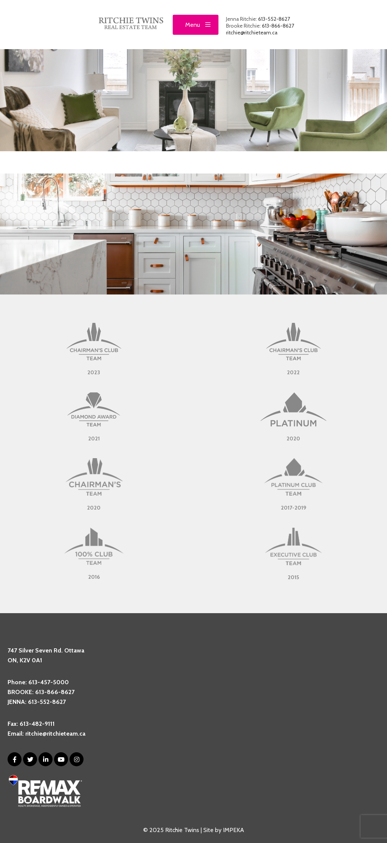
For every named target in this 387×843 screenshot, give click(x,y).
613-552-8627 (274, 18)
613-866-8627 (278, 25)
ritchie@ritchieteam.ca (251, 32)
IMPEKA (233, 830)
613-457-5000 (48, 682)
